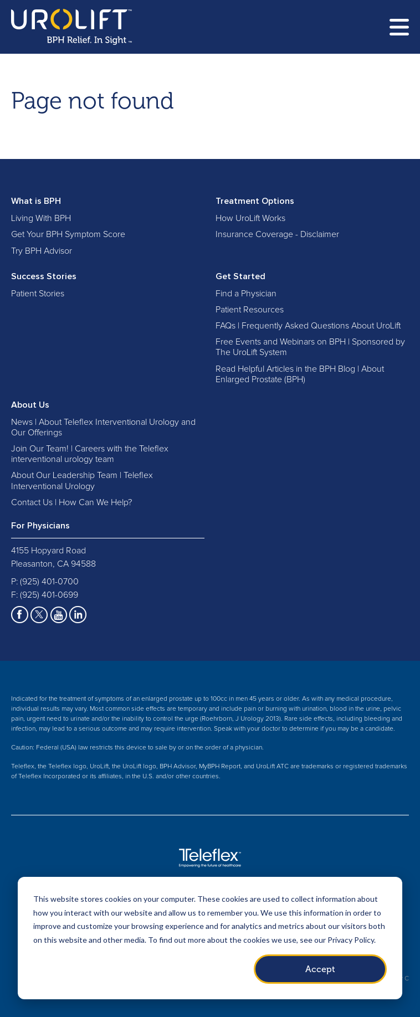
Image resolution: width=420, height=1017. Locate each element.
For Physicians (40, 525)
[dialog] (210, 938)
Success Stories (43, 276)
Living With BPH (41, 218)
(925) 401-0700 (49, 581)
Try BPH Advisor (41, 250)
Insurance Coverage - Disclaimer (277, 234)
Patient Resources (250, 309)
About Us (30, 404)
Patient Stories (37, 293)
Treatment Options (255, 201)
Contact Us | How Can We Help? (71, 502)
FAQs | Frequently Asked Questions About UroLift (308, 325)
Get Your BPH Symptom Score (68, 234)
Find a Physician (246, 293)
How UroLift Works (250, 218)
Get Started (240, 276)
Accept (320, 969)
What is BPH (36, 201)
